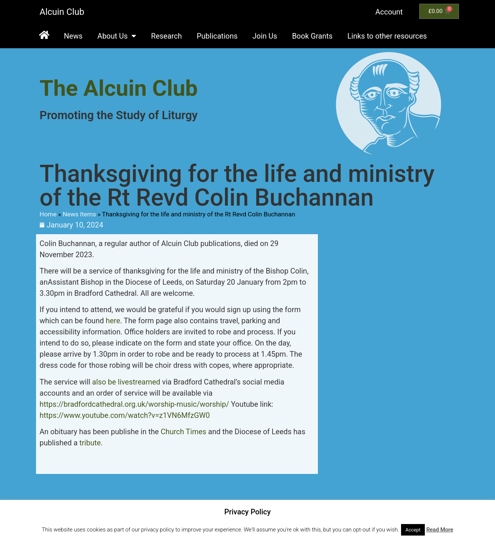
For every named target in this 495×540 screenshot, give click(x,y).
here (113, 320)
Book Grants (312, 36)
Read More (439, 529)
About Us (116, 36)
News (73, 36)
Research (166, 36)
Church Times (183, 431)
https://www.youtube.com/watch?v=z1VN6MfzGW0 (125, 415)
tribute (90, 442)
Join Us (265, 36)
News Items (79, 214)
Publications (217, 36)
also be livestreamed (126, 381)
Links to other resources (387, 36)
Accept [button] (413, 530)
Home (48, 214)
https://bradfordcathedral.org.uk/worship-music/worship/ (135, 404)
